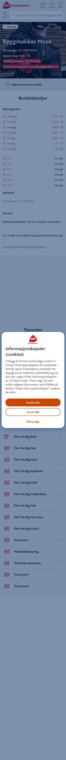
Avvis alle (33, 412)
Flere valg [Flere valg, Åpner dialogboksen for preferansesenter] (32, 421)
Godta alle (33, 402)
